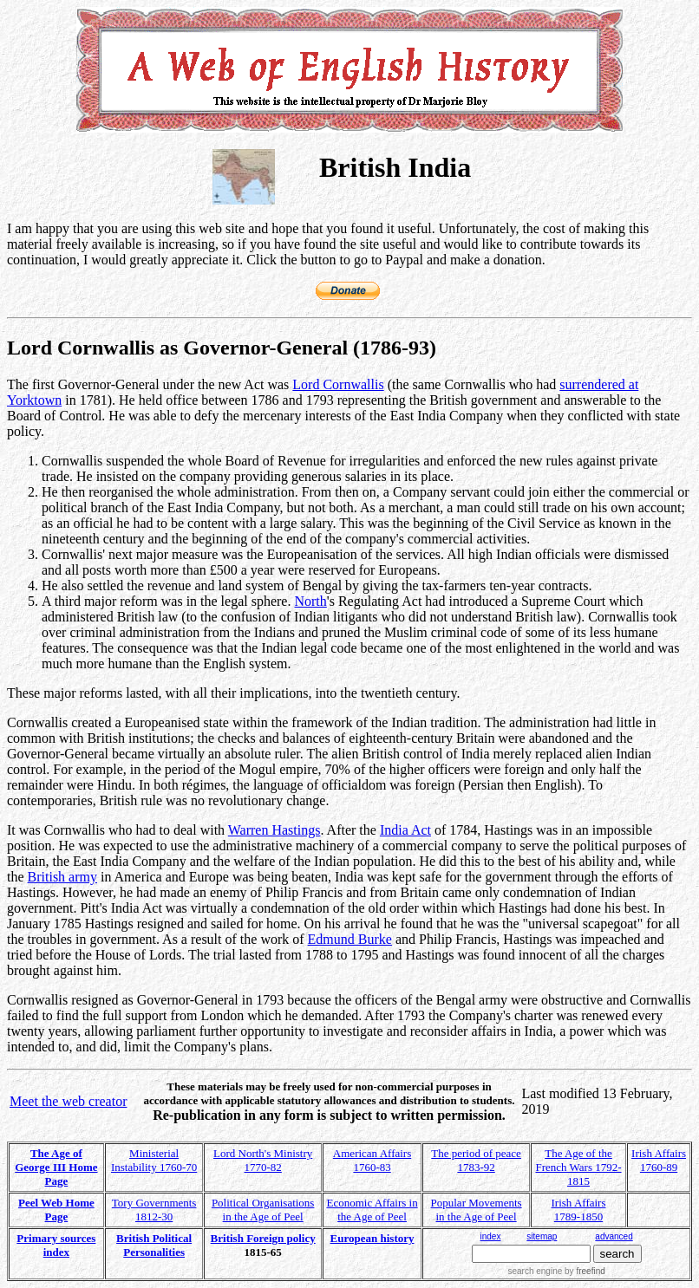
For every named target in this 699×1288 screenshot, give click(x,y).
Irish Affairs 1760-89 (658, 1160)
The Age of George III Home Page (56, 1167)
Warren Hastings (274, 830)
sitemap (541, 1236)
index (490, 1236)
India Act (405, 830)
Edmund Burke (350, 939)
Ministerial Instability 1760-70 (154, 1160)
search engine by (555, 1271)
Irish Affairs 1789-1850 (579, 1209)
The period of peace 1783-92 (476, 1160)
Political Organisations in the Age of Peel (263, 1209)
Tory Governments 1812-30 (154, 1209)
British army (62, 876)
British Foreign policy (263, 1238)
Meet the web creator (68, 1101)
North (310, 601)
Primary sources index (55, 1245)
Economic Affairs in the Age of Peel (371, 1209)
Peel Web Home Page (56, 1209)
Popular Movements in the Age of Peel (476, 1209)
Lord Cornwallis (337, 384)
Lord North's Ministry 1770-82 (262, 1160)
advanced (613, 1236)
